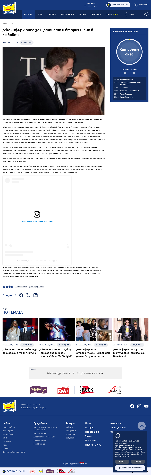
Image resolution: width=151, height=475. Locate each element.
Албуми (69, 427)
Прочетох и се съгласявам (130, 468)
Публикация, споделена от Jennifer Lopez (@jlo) (37, 261)
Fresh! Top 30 (39, 444)
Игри (88, 423)
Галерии (70, 423)
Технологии (8, 441)
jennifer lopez (21, 287)
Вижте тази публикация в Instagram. (37, 221)
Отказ (138, 462)
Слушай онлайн (117, 5)
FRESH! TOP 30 (93, 444)
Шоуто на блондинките (14, 452)
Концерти (71, 431)
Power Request (40, 440)
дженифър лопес (36, 287)
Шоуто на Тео (39, 433)
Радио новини (9, 427)
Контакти (116, 423)
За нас (88, 436)
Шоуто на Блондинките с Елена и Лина (45, 428)
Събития (70, 434)
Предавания (40, 423)
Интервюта (8, 434)
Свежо (6, 448)
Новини (15, 23)
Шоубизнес (26, 42)
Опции (122, 462)
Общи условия (118, 427)
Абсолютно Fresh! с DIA (44, 437)
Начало (6, 23)
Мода (5, 445)
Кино (5, 438)
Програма (141, 5)
